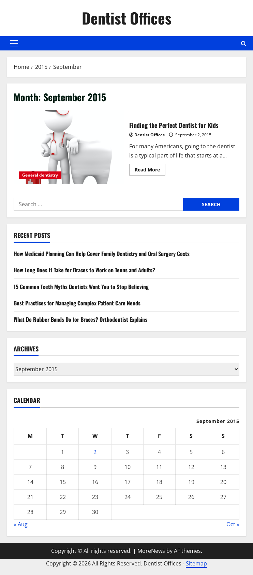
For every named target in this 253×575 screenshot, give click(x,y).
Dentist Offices (127, 18)
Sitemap (196, 563)
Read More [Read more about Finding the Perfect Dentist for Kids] (150, 171)
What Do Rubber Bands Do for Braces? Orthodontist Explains (80, 319)
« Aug (21, 524)
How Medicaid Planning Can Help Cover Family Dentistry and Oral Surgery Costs (102, 253)
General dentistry (40, 175)
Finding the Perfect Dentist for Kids (69, 147)
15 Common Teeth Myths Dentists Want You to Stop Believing (81, 287)
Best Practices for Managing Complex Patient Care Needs (77, 303)
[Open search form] (243, 43)
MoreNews (151, 551)
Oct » (232, 524)
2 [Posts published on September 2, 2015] (94, 452)
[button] (14, 43)
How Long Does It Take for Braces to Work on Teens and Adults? (84, 270)
